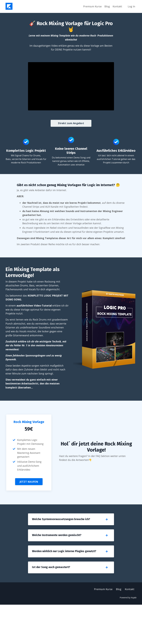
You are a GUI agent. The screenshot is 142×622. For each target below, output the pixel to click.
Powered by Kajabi (128, 614)
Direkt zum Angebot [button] (71, 123)
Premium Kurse (92, 6)
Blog (107, 6)
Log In (131, 6)
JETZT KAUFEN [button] (29, 497)
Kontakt (117, 6)
